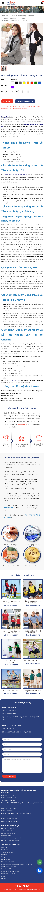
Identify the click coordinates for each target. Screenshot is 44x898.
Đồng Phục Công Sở (7, 828)
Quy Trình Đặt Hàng (7, 862)
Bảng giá (4, 854)
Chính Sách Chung (7, 850)
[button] (22, 11)
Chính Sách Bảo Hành (8, 874)
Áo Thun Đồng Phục (7, 831)
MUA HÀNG (7, 101)
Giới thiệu (4, 847)
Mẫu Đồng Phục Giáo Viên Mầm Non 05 (11, 602)
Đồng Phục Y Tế (6, 835)
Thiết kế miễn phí (7, 852)
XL (25, 91)
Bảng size (4, 857)
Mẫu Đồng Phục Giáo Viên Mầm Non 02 (33, 632)
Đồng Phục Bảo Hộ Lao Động (10, 840)
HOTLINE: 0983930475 (25, 101)
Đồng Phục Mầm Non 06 (32, 691)
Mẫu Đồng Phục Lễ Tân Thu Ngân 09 (16, 20)
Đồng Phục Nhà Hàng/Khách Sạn (22, 16)
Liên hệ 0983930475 (11, 605)
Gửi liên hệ (9, 776)
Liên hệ (3, 878)
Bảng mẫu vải (5, 859)
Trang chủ (4, 16)
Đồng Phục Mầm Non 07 (11, 691)
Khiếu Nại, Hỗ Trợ (6, 869)
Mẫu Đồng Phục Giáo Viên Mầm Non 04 (33, 602)
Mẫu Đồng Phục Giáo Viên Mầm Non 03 (11, 632)
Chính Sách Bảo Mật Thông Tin (11, 871)
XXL (31, 91)
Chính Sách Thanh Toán (8, 866)
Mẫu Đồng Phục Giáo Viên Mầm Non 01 (11, 661)
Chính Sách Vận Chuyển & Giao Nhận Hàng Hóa (16, 864)
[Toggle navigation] (3, 3)
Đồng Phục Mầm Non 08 (32, 661)
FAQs (3, 876)
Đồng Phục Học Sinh (8, 833)
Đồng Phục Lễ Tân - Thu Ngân (14, 18)
